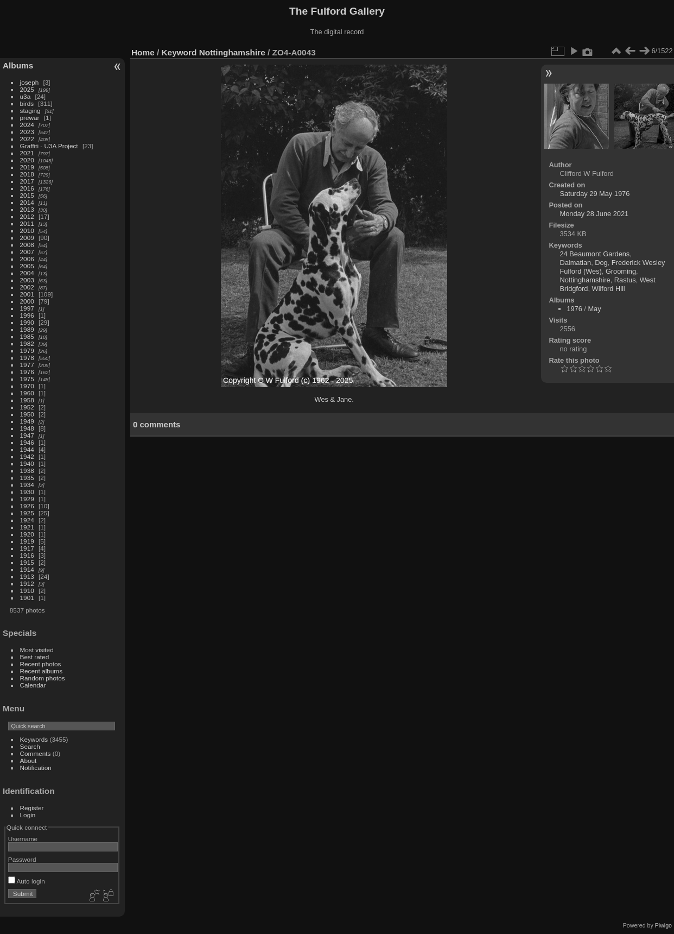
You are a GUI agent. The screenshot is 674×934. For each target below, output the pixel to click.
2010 (27, 230)
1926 (27, 505)
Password (22, 859)
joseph (29, 82)
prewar (30, 117)
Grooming (621, 271)
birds (27, 103)
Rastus (625, 280)
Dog (601, 262)
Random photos (42, 677)
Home (143, 52)
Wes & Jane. (334, 399)
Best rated (34, 656)
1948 (27, 428)
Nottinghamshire (232, 52)
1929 (27, 498)
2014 (27, 202)
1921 (27, 527)
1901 (27, 597)
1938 (27, 470)
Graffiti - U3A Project (49, 145)
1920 (27, 534)
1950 (27, 414)
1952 (27, 407)
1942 (27, 456)
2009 (27, 237)
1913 (27, 576)
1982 (27, 343)
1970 (27, 385)
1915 (27, 562)
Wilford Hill (608, 289)
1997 (27, 308)
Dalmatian (576, 262)
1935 (27, 477)
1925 (27, 512)
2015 (27, 195)
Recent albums (41, 670)
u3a (25, 96)
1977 (27, 364)
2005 (27, 265)
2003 (27, 279)
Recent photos (40, 663)
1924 (27, 519)
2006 (27, 258)
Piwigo (663, 925)
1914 (27, 569)
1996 (27, 315)
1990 (27, 322)
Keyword (179, 52)
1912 (27, 583)
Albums (18, 65)
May (594, 309)
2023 (27, 131)
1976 (27, 371)
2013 (27, 209)
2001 (27, 294)
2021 (27, 152)
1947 (27, 435)
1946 (27, 442)
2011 (27, 223)
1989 (27, 329)
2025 (27, 89)
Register (32, 807)
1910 (27, 590)
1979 (27, 350)
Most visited (37, 649)
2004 (27, 272)
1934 (27, 484)
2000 (27, 301)
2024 (27, 124)
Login (28, 814)
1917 (27, 548)
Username (22, 838)
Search (30, 746)
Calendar (33, 685)
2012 (27, 216)
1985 (27, 336)
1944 (27, 449)
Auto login (26, 881)
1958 (27, 399)
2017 (27, 181)
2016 (27, 188)
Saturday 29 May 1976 (595, 194)
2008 (27, 244)
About (28, 760)
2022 (27, 138)
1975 (27, 378)
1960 (27, 392)
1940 (27, 463)
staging (30, 110)
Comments (35, 753)
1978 (27, 357)
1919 (27, 541)
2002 (27, 287)
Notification (36, 767)
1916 (27, 555)
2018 (27, 174)
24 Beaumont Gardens (595, 254)
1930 (27, 491)
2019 (27, 167)
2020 (27, 159)
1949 (27, 421)
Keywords (34, 739)
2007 (27, 251)
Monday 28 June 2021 (594, 214)
